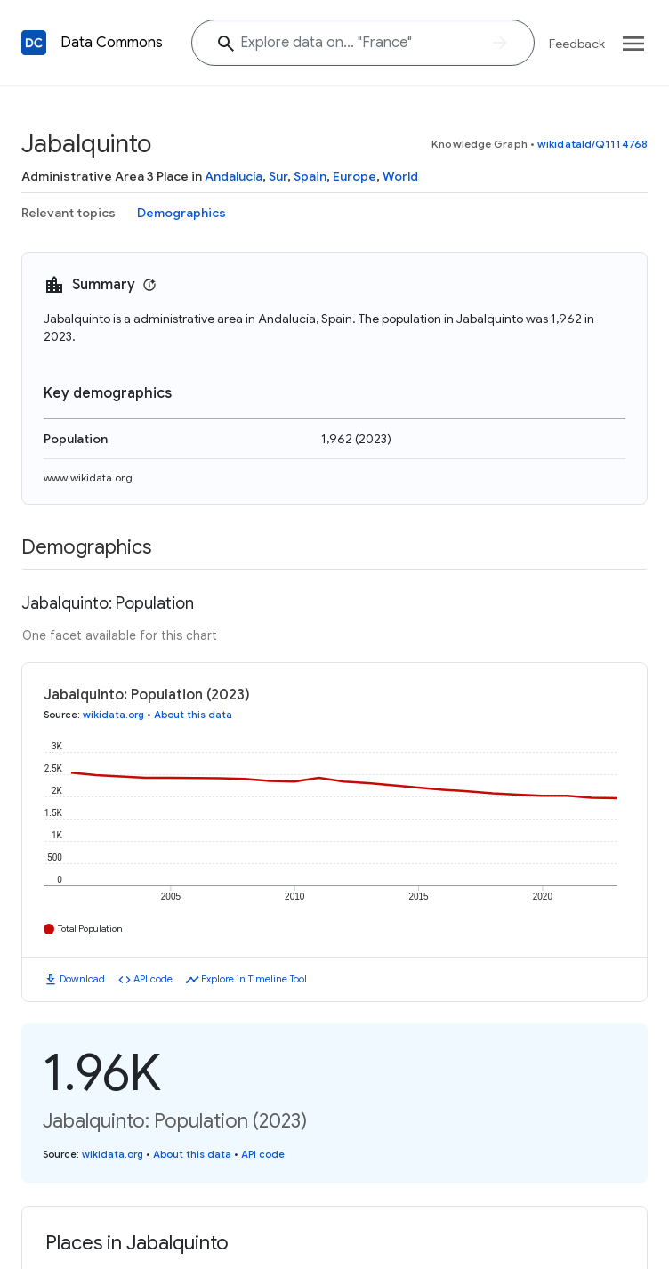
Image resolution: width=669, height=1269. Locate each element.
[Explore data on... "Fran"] (363, 43)
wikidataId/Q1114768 (592, 143)
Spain (310, 176)
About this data (193, 714)
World (400, 176)
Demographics (181, 213)
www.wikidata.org (88, 477)
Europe (354, 176)
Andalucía (233, 176)
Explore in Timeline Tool (254, 979)
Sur (278, 176)
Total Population (90, 928)
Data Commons (111, 43)
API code (153, 979)
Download (82, 979)
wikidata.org (113, 714)
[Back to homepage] (33, 42)
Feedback (577, 44)
